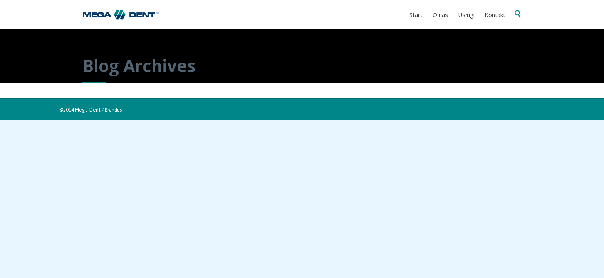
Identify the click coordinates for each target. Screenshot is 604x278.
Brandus (113, 110)
